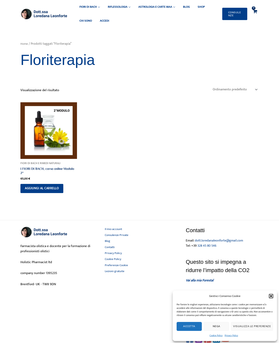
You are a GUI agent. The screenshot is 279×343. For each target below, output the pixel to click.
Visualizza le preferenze (252, 326)
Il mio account (112, 222)
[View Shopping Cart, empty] (255, 9)
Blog (170, 9)
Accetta (189, 326)
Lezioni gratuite (114, 272)
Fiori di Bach (86, 9)
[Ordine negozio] (234, 80)
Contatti (108, 244)
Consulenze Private (116, 230)
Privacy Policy (231, 335)
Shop (180, 9)
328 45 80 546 (207, 239)
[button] (271, 296)
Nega (216, 326)
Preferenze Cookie (115, 265)
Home (24, 34)
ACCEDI (206, 9)
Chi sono (193, 9)
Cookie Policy (216, 335)
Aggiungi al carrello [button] (44, 181)
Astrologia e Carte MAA (144, 9)
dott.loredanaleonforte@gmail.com (220, 234)
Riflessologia (111, 9)
